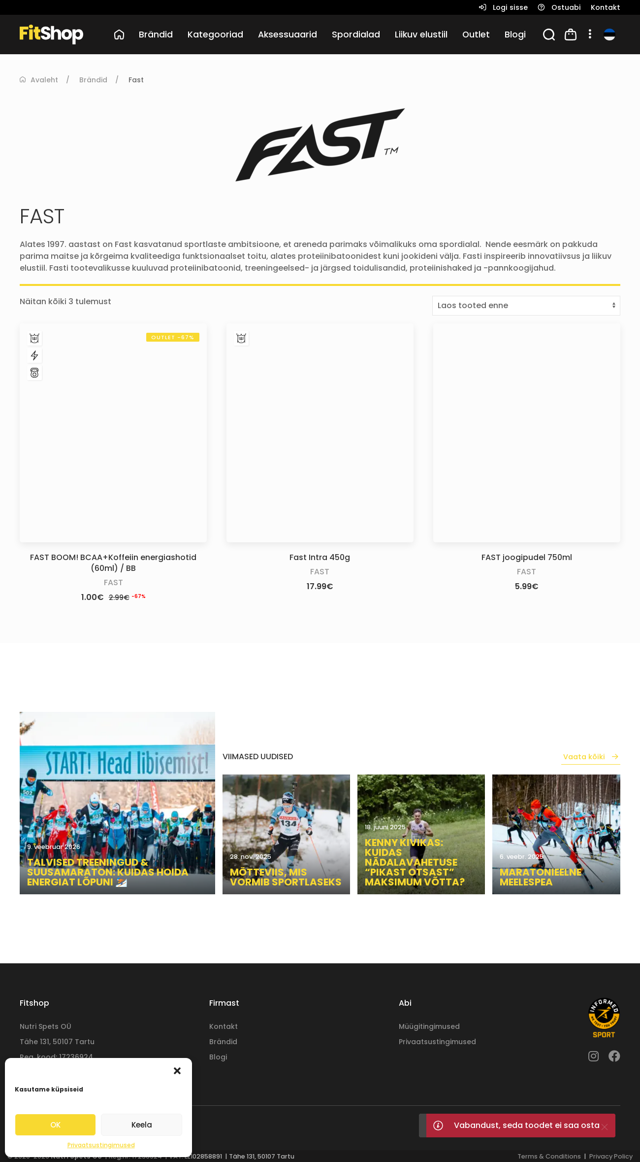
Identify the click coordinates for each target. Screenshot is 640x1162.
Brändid (93, 80)
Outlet (476, 34)
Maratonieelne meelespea (540, 877)
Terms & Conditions (549, 1156)
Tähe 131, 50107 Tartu (57, 1042)
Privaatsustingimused (101, 1145)
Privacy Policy (611, 1156)
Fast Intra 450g (319, 557)
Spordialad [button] (356, 34)
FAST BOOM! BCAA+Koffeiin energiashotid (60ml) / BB (113, 563)
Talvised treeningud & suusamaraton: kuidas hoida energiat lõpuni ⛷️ (108, 872)
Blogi (515, 34)
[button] (177, 1070)
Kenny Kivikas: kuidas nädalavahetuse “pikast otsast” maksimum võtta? (415, 862)
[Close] (604, 1127)
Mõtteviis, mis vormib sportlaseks (286, 877)
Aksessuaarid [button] (287, 34)
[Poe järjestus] (526, 306)
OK (55, 1125)
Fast (113, 582)
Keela (141, 1125)
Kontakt (223, 1026)
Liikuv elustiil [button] (421, 34)
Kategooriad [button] (215, 34)
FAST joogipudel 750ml (526, 557)
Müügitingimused (429, 1026)
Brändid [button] (156, 34)
